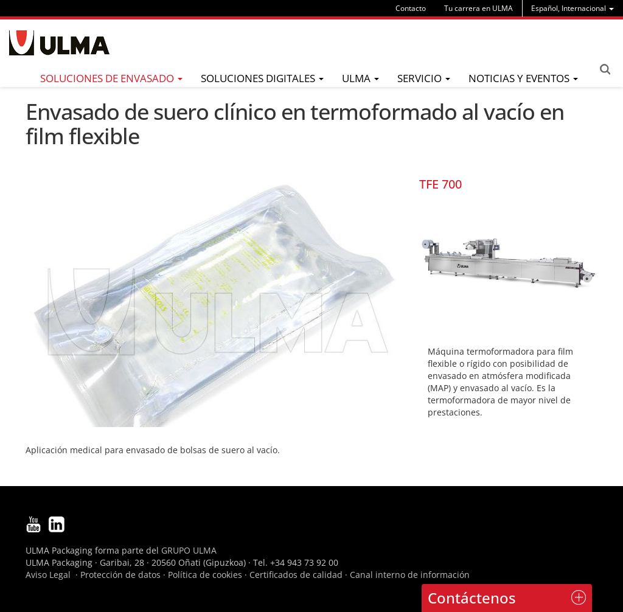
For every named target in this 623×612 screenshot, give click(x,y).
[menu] (572, 8)
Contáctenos (472, 598)
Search (605, 69)
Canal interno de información (410, 574)
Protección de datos (120, 574)
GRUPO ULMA (189, 550)
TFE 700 (440, 184)
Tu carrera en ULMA (478, 8)
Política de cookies (205, 574)
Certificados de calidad (296, 574)
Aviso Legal (48, 574)
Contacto (410, 8)
